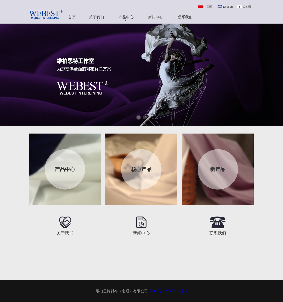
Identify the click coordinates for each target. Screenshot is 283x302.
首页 (72, 17)
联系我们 (185, 17)
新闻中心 (155, 17)
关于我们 (96, 18)
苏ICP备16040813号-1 (168, 291)
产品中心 (126, 18)
